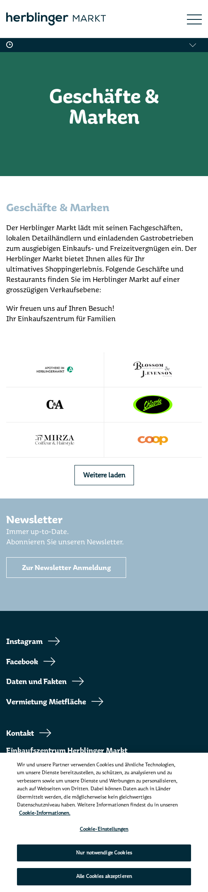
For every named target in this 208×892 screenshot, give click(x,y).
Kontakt (20, 733)
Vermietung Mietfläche (46, 702)
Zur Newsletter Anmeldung (66, 568)
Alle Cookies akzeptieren (104, 876)
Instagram (24, 641)
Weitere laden (104, 475)
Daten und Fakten (36, 681)
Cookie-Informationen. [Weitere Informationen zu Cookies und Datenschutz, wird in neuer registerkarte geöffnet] (44, 813)
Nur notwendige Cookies (104, 853)
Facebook (22, 662)
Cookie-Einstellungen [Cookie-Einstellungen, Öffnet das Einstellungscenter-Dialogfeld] (104, 829)
